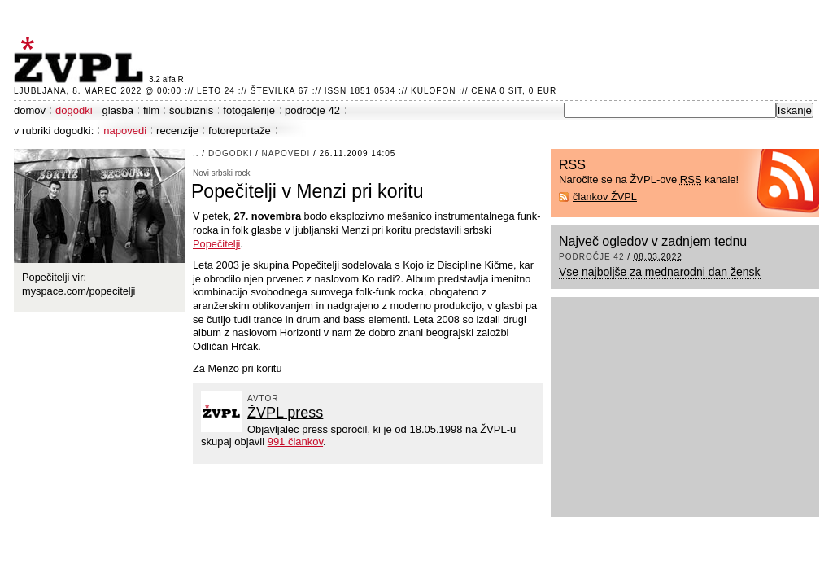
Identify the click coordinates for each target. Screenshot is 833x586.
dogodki (74, 110)
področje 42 (312, 110)
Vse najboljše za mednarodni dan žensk (660, 271)
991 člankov (295, 441)
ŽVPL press (285, 413)
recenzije (177, 131)
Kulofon (433, 90)
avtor (263, 398)
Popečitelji (216, 244)
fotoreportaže (239, 131)
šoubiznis (191, 110)
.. (196, 153)
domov (30, 110)
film (151, 110)
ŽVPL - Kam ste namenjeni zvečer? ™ (81, 60)
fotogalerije (249, 110)
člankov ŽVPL (605, 196)
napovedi (124, 131)
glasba (117, 110)
